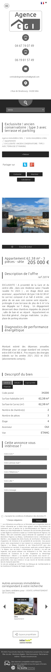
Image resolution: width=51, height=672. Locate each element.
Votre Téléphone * (11, 472)
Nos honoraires (32, 654)
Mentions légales (18, 654)
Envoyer (39, 521)
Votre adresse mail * (12, 463)
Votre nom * (9, 454)
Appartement (10, 141)
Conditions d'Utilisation (10, 566)
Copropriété (30, 383)
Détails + (17, 383)
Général (7, 383)
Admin (16, 656)
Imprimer (34, 174)
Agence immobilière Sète (12, 138)
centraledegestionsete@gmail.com (24, 77)
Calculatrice (25, 180)
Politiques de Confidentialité (38, 564)
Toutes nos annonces (29, 656)
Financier (7, 387)
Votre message (10, 490)
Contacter (17, 174)
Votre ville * (9, 481)
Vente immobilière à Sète (36, 138)
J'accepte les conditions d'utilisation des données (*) (25, 516)
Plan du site (6, 654)
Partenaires (43, 654)
